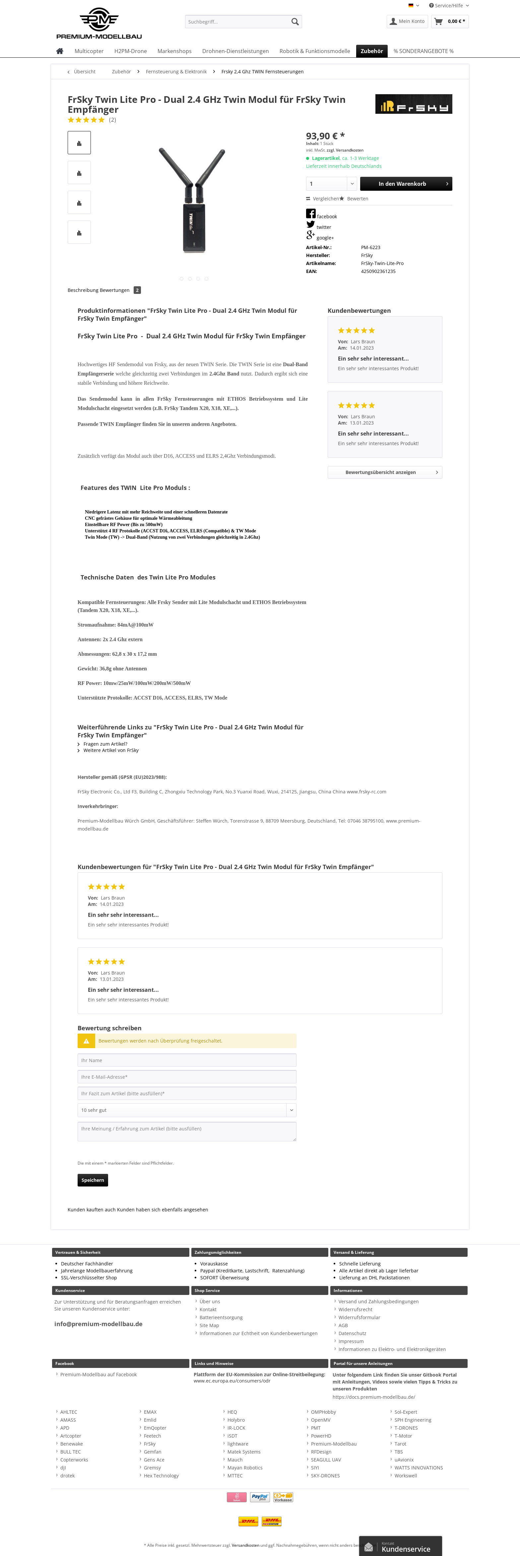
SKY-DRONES (325, 1475)
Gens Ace (154, 1459)
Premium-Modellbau (334, 1444)
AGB (343, 1325)
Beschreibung (83, 290)
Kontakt (208, 1309)
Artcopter (70, 1436)
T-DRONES (406, 1428)
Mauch (235, 1459)
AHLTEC (68, 1412)
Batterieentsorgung (221, 1317)
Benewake (71, 1444)
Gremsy (152, 1467)
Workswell (406, 1475)
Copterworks (74, 1459)
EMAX (150, 1412)
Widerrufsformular (359, 1317)
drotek (67, 1475)
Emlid (150, 1420)
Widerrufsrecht (355, 1309)
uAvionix (404, 1459)
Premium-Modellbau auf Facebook (98, 1374)
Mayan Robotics (245, 1467)
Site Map (209, 1325)
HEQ (232, 1412)
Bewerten (353, 198)
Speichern (93, 1180)
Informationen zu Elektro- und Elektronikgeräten (392, 1349)
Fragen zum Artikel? (102, 744)
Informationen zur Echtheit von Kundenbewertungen (259, 1333)
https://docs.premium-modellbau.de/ (374, 1397)
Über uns (210, 1301)
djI (63, 1467)
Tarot (400, 1444)
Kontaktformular (370, 1545)
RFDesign (321, 1452)
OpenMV (320, 1420)
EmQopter (155, 1428)
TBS (399, 1452)
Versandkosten (245, 1545)
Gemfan (153, 1452)
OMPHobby (323, 1412)
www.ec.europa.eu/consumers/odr (232, 1381)
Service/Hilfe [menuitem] (446, 5)
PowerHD (321, 1436)
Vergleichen (322, 198)
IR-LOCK (236, 1428)
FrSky (150, 1444)
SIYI (315, 1467)
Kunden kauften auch (92, 1209)
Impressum (351, 1341)
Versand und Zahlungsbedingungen (379, 1301)
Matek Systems (244, 1452)
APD (64, 1428)
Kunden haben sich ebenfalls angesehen (162, 1209)
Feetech (152, 1436)
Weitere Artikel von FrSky (108, 750)
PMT (316, 1428)
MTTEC (235, 1475)
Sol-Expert (406, 1412)
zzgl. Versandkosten (345, 150)
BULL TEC (70, 1452)
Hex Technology (161, 1475)
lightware (238, 1444)
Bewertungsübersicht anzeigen (392, 471)
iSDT (232, 1436)
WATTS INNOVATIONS (419, 1467)
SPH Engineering (413, 1420)
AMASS (68, 1420)
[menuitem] (243, 24)
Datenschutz (352, 1333)
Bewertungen (120, 290)
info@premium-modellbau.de (98, 1323)
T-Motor (403, 1436)
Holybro (236, 1420)
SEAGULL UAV (326, 1459)
